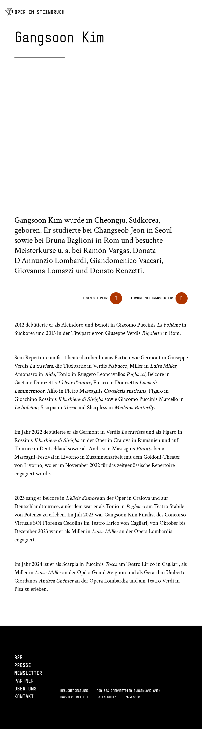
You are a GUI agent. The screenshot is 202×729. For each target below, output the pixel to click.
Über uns (25, 688)
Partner (24, 681)
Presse (22, 665)
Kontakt (24, 696)
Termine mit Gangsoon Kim (152, 298)
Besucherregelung (74, 691)
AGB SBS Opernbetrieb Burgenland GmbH (128, 691)
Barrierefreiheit (74, 697)
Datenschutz (106, 697)
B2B (18, 657)
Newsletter (28, 673)
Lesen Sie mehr (95, 298)
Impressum (132, 697)
